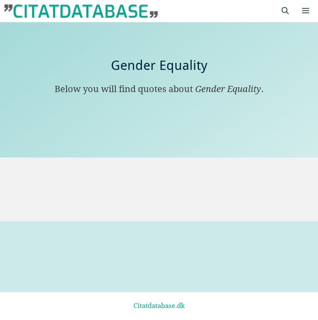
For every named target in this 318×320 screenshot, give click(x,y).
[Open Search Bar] (285, 11)
